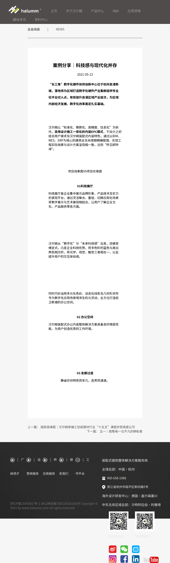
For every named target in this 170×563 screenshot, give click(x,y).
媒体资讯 (19, 19)
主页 (54, 10)
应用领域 (134, 10)
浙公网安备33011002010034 (60, 503)
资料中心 (41, 19)
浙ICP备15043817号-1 (25, 503)
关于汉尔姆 (74, 10)
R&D (116, 10)
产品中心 (97, 10)
